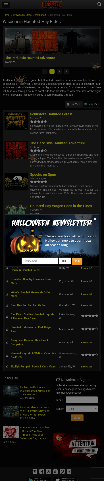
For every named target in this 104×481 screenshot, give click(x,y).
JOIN (77, 261)
